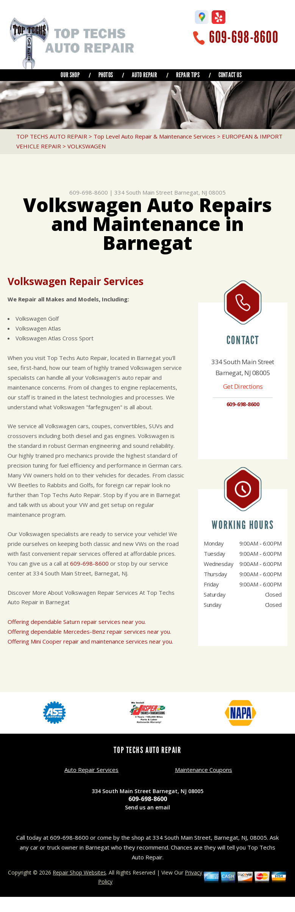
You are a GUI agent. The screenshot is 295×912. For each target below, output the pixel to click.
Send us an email (147, 807)
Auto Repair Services (91, 769)
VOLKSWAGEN (86, 146)
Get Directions (243, 386)
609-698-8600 (243, 37)
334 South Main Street (143, 192)
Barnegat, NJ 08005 (200, 192)
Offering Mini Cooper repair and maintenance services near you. (90, 641)
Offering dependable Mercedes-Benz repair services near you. (89, 631)
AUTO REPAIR (144, 75)
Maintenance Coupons (203, 769)
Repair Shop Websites (79, 872)
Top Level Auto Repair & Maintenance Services (154, 136)
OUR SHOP (70, 75)
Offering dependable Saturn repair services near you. (77, 621)
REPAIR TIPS (188, 75)
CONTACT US (230, 75)
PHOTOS (105, 75)
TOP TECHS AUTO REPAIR (51, 136)
